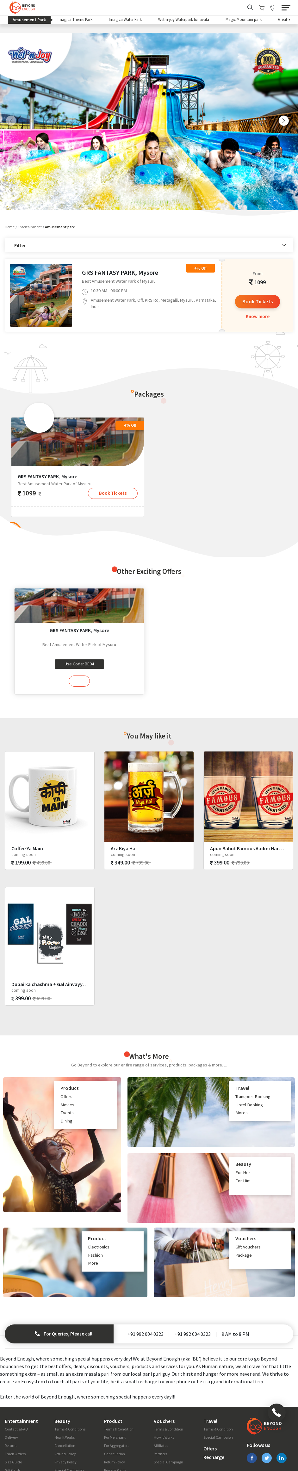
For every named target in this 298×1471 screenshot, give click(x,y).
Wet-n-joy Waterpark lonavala (184, 19)
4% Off (200, 205)
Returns (11, 1397)
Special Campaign (69, 1421)
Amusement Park (32, 20)
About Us (60, 1444)
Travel (210, 1372)
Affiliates (161, 1397)
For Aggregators (116, 1397)
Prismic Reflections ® (272, 1463)
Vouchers (164, 1372)
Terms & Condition (118, 1380)
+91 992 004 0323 (145, 1285)
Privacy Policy (65, 1413)
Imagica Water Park (125, 19)
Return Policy (114, 1413)
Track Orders (15, 1405)
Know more (258, 254)
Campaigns (121, 1444)
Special (97, 1444)
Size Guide (13, 1413)
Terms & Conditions (69, 1380)
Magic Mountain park (244, 19)
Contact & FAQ (16, 1380)
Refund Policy (65, 1405)
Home (10, 163)
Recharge (213, 1408)
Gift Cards (13, 1421)
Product (113, 1372)
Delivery (11, 1388)
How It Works (64, 1388)
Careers (195, 1444)
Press (143, 1444)
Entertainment (30, 163)
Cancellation (64, 1397)
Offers (210, 1400)
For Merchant (115, 1388)
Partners (160, 1405)
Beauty (62, 1372)
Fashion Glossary (18, 1430)
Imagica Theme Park (75, 19)
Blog (80, 1444)
